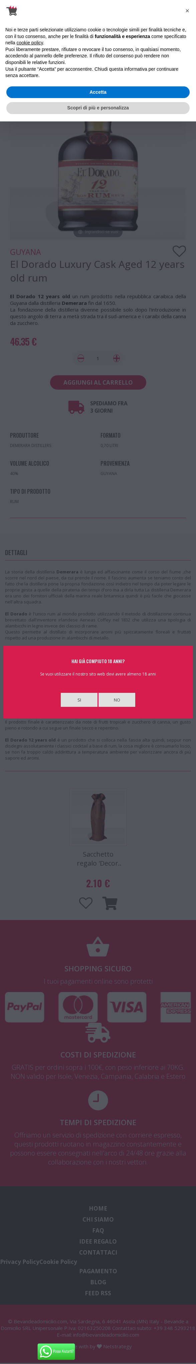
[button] (187, 10)
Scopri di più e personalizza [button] (98, 107)
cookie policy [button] (29, 42)
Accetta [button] (98, 92)
